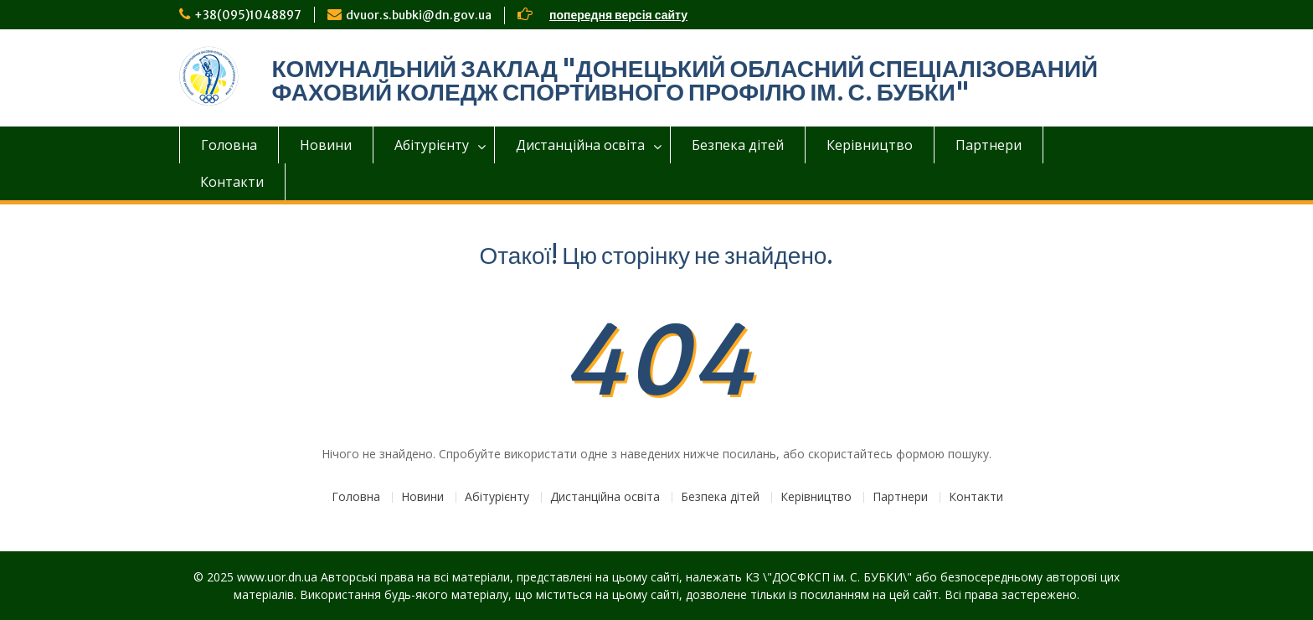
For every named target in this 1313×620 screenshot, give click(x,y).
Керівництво (869, 145)
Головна (229, 145)
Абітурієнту (431, 145)
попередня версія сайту (618, 15)
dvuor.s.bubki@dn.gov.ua (419, 15)
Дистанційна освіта (580, 145)
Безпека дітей (738, 145)
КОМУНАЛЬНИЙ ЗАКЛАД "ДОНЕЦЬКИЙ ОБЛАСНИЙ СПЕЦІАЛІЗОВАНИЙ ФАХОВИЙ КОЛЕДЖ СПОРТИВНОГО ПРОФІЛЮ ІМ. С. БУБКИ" (685, 80)
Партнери (988, 145)
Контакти (232, 182)
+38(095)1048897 (247, 15)
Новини (326, 145)
